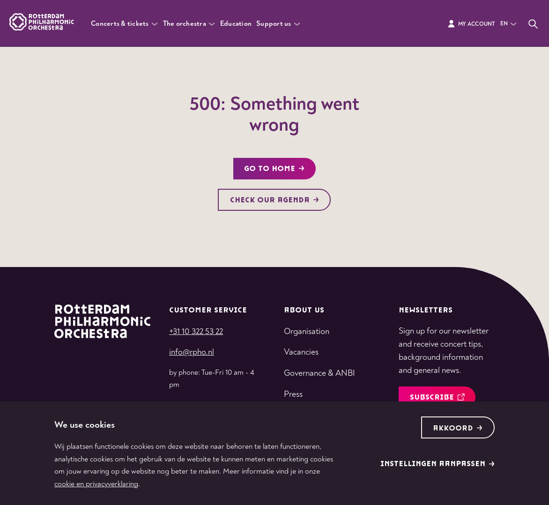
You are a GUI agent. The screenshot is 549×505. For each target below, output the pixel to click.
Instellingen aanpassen (437, 464)
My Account (471, 24)
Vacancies (301, 352)
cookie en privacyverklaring (96, 484)
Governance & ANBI (319, 373)
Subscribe (437, 397)
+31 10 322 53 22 (196, 331)
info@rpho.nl (191, 352)
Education (236, 23)
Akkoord (457, 428)
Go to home (274, 169)
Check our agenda (274, 200)
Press (293, 394)
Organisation (306, 331)
